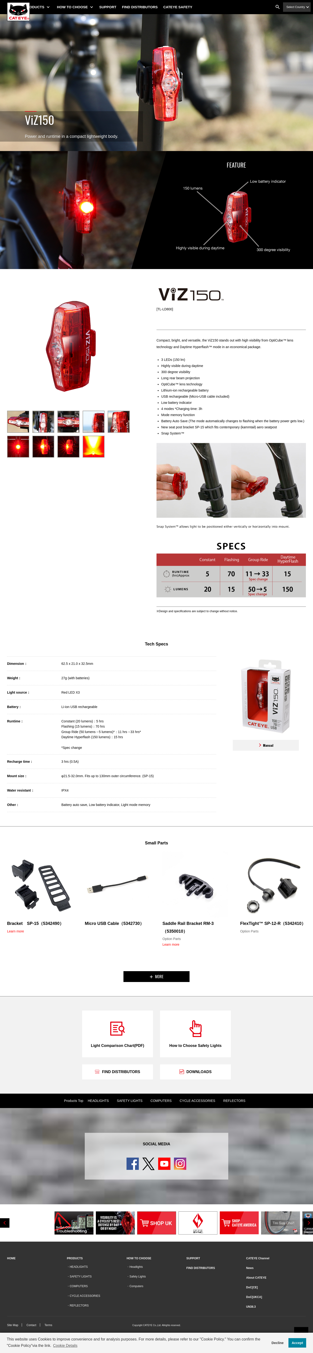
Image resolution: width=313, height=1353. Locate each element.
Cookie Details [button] (65, 1346)
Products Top (73, 1101)
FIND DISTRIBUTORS (152, 7)
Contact (31, 1325)
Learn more (15, 931)
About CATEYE (256, 1277)
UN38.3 (251, 1306)
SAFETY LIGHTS (130, 1101)
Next (308, 1223)
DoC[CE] (252, 1287)
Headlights (136, 1267)
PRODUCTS (46, 7)
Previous (4, 1223)
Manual (265, 745)
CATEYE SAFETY (190, 7)
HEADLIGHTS (98, 1101)
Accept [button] (297, 1343)
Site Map (12, 1325)
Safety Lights (137, 1276)
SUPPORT (120, 7)
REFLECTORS (234, 1101)
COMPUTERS (161, 1101)
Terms (48, 1325)
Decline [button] (277, 1343)
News (250, 1268)
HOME (11, 1258)
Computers (136, 1286)
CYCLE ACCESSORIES (197, 1101)
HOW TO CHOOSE (84, 7)
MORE (156, 976)
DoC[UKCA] (254, 1297)
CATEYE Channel (257, 1258)
